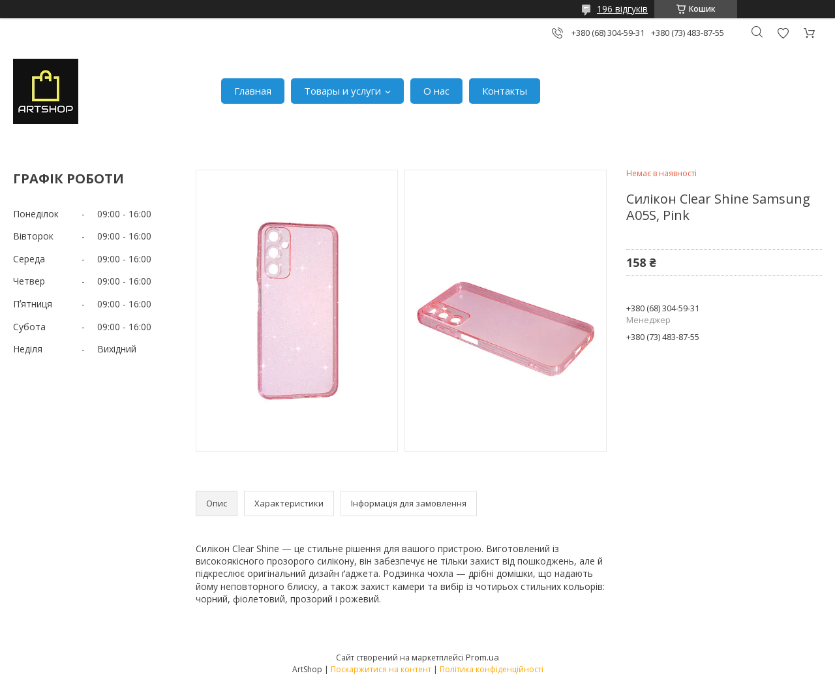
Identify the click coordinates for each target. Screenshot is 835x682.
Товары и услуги (342, 90)
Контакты (504, 90)
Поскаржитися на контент (381, 669)
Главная (252, 90)
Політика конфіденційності (491, 669)
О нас (436, 90)
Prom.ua (482, 657)
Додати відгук (783, 33)
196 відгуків (622, 9)
